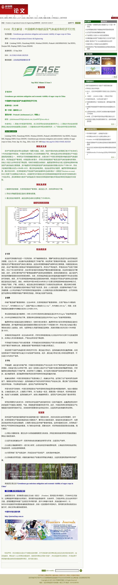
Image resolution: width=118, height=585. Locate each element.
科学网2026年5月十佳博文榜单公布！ (99, 136)
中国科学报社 (75, 575)
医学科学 (11, 16)
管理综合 (56, 16)
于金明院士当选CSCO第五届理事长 (97, 35)
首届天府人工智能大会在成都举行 (97, 44)
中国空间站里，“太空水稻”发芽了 (97, 99)
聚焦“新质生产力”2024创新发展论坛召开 (99, 41)
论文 (36, 18)
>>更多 (114, 77)
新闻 (6, 18)
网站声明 (48, 575)
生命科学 (3, 16)
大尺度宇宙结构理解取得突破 (95, 32)
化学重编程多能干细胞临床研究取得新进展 (100, 29)
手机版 (115, 16)
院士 (14, 18)
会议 (23, 18)
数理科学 (48, 16)
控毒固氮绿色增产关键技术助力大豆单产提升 (100, 38)
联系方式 (62, 575)
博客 (10, 18)
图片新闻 (89, 54)
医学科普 (64, 18)
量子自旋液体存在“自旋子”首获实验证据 (99, 85)
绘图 (40, 18)
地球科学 (41, 16)
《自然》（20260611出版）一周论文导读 (99, 96)
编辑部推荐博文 (91, 129)
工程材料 (26, 16)
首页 (1, 18)
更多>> (113, 124)
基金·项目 (30, 18)
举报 (68, 575)
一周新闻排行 (89, 81)
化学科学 (18, 16)
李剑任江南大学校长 (92, 88)
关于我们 (41, 575)
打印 (44, 570)
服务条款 (55, 575)
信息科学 (33, 16)
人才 (19, 18)
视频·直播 (46, 18)
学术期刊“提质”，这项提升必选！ (98, 133)
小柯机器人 (55, 18)
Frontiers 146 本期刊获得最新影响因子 (99, 139)
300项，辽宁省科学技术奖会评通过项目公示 (100, 116)
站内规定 (109, 16)
